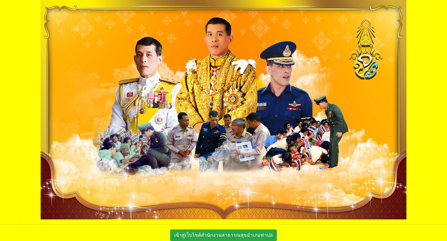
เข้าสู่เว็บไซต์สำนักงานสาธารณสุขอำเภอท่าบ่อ (223, 235)
